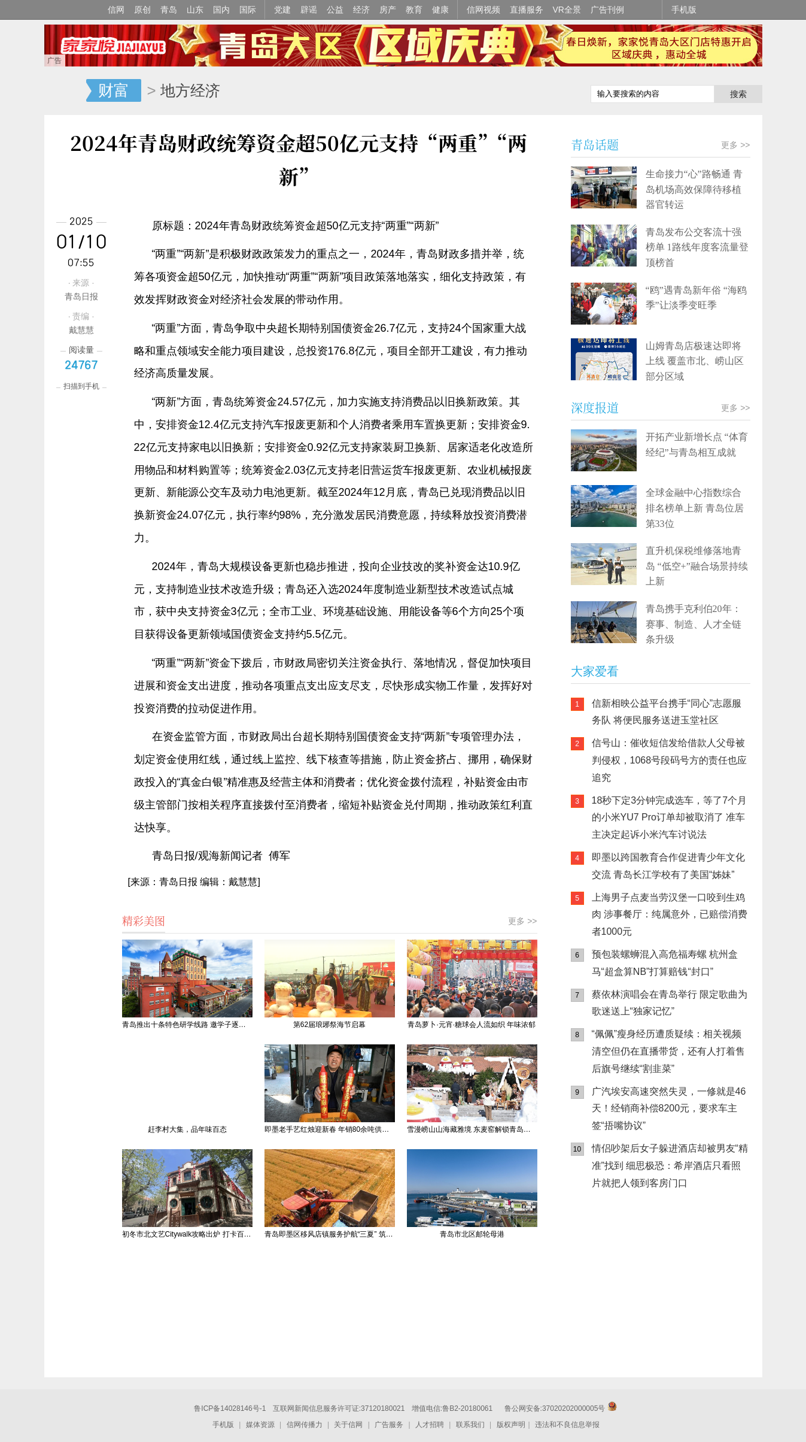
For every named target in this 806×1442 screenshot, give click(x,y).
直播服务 (526, 9)
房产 (387, 9)
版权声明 (511, 1424)
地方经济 (190, 90)
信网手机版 (607, 1275)
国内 (221, 9)
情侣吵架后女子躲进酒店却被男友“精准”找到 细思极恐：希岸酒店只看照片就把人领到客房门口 (670, 1165)
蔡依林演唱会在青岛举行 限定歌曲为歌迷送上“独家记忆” (669, 1003)
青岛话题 (595, 144)
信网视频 (483, 9)
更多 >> (522, 921)
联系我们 (470, 1424)
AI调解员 (678, 1323)
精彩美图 (143, 920)
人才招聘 (429, 1424)
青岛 (168, 9)
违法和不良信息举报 (567, 1424)
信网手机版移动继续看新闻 (520, 91)
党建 (282, 9)
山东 (195, 9)
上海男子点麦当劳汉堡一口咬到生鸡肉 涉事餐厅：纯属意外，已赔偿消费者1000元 (669, 914)
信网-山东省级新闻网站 (65, 91)
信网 (116, 9)
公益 (335, 9)
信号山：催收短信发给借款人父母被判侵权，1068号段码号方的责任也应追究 (669, 760)
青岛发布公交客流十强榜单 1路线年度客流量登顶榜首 (697, 247)
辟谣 (308, 9)
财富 (113, 90)
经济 (361, 9)
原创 (142, 9)
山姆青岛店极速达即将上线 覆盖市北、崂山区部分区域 (695, 361)
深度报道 (595, 407)
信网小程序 (678, 1275)
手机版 (683, 9)
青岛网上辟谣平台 (607, 1323)
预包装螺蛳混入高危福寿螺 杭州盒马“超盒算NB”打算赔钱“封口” (665, 963)
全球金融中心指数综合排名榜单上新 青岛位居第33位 (695, 507)
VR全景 (567, 9)
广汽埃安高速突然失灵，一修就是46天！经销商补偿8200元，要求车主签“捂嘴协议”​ (669, 1108)
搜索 (738, 94)
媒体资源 (260, 1424)
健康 (440, 9)
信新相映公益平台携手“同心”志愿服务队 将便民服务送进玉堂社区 (667, 712)
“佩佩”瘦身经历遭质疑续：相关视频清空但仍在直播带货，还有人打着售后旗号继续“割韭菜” (668, 1051)
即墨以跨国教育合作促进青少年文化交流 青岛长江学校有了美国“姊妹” (668, 866)
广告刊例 (607, 9)
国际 (247, 9)
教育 (414, 9)
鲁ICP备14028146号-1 (230, 1408)
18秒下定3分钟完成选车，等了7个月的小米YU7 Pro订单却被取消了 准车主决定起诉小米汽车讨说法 (669, 817)
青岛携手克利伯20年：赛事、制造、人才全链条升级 (693, 624)
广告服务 (389, 1424)
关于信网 (348, 1424)
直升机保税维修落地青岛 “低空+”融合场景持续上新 (697, 566)
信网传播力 (305, 1424)
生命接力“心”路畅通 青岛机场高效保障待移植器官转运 (694, 189)
